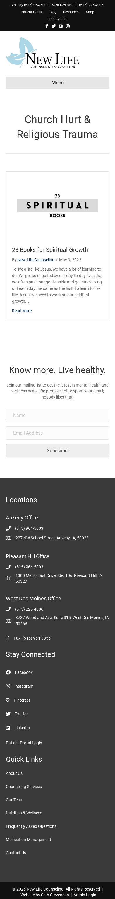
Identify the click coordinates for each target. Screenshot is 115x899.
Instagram (23, 686)
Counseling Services (24, 786)
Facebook (24, 672)
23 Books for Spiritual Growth (50, 249)
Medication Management (28, 839)
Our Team (14, 799)
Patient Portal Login (24, 743)
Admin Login (84, 895)
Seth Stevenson (55, 895)
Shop (90, 12)
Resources (71, 12)
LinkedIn (22, 727)
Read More (22, 310)
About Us (14, 773)
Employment (57, 19)
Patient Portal (32, 12)
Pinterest (22, 700)
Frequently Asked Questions (31, 826)
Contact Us (16, 852)
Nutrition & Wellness (24, 813)
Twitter (21, 714)
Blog (52, 12)
